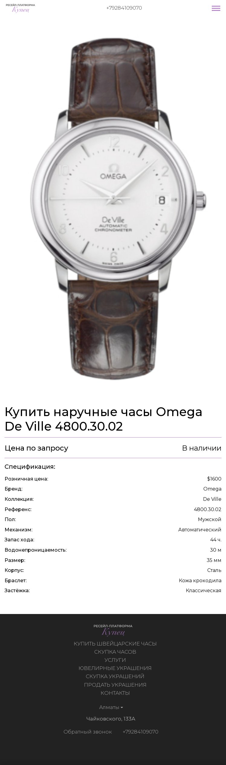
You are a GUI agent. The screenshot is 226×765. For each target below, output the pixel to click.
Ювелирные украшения (115, 668)
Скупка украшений (115, 676)
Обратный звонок (87, 732)
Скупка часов (116, 652)
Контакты (116, 693)
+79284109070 (124, 8)
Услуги (116, 660)
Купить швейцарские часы (115, 644)
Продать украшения (116, 685)
